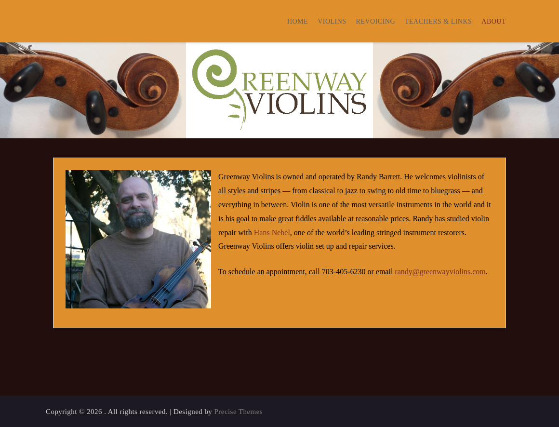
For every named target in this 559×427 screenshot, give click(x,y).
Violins (332, 21)
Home (297, 21)
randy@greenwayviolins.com (440, 271)
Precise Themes (238, 411)
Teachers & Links (438, 21)
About (493, 21)
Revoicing (375, 21)
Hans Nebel (272, 232)
